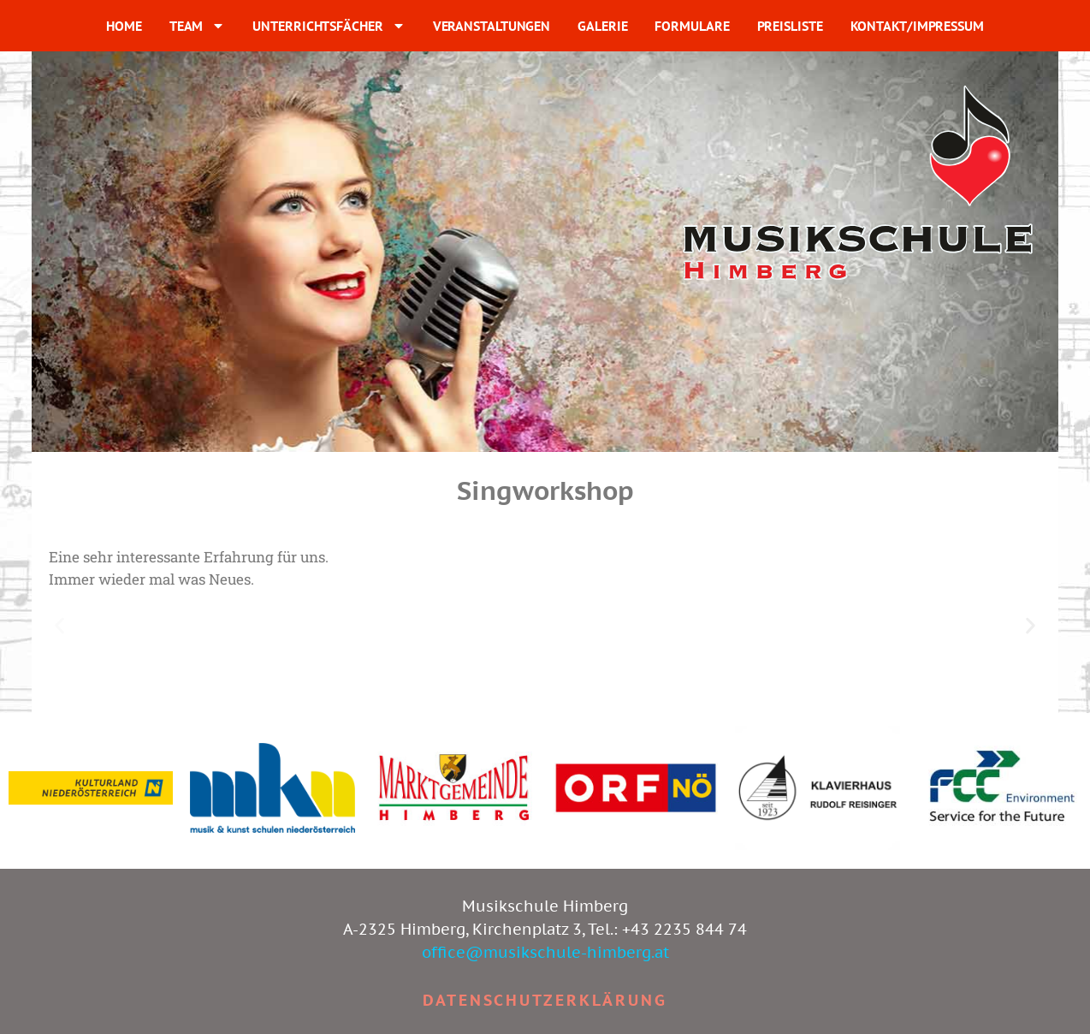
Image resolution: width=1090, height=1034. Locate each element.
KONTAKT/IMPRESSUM (917, 25)
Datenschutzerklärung (545, 1000)
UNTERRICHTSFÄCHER (328, 25)
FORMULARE (692, 25)
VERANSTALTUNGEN (492, 25)
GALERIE (602, 25)
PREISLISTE (790, 25)
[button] (59, 626)
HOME (124, 25)
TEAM (197, 25)
